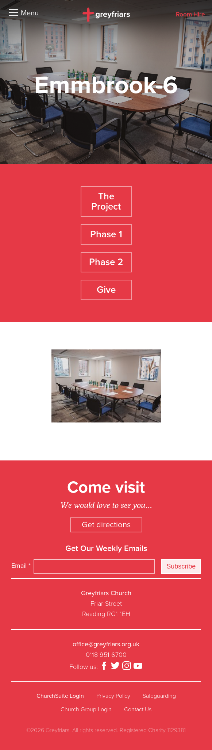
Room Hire (190, 15)
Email (21, 566)
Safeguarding (159, 696)
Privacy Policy (113, 696)
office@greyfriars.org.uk (106, 644)
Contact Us (137, 709)
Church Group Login (86, 709)
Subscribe (181, 566)
